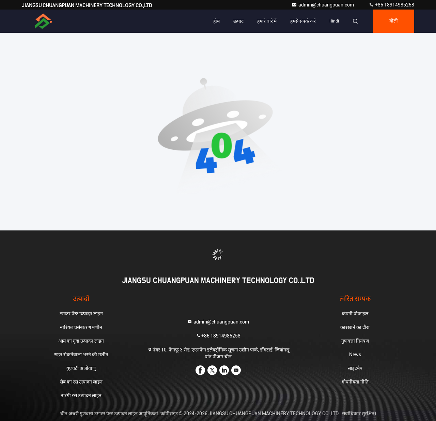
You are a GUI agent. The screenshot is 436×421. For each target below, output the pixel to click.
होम (216, 21)
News (355, 354)
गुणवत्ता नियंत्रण (355, 341)
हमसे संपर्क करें (303, 21)
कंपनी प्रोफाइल (355, 313)
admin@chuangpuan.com (323, 4)
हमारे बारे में (267, 21)
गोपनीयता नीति (355, 382)
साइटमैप (355, 368)
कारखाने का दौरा (355, 327)
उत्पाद (238, 21)
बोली (393, 21)
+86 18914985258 (391, 4)
